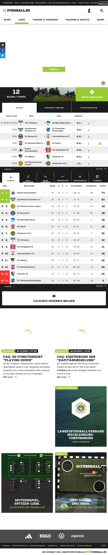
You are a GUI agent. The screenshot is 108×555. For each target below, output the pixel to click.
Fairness (97, 177)
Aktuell (19, 107)
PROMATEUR (8, 3)
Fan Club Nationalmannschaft (59, 3)
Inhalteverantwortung (67, 545)
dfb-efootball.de (41, 3)
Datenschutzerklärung (19, 545)
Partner (73, 3)
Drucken (101, 169)
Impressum (6, 545)
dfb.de (17, 3)
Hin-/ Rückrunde (28, 178)
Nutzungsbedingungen (37, 545)
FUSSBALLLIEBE (27, 3)
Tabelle (54, 69)
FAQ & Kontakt (84, 3)
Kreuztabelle (80, 177)
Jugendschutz (52, 545)
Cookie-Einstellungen (84, 545)
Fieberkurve (63, 177)
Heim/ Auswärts (45, 178)
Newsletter (95, 3)
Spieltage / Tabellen (54, 107)
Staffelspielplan (88, 107)
